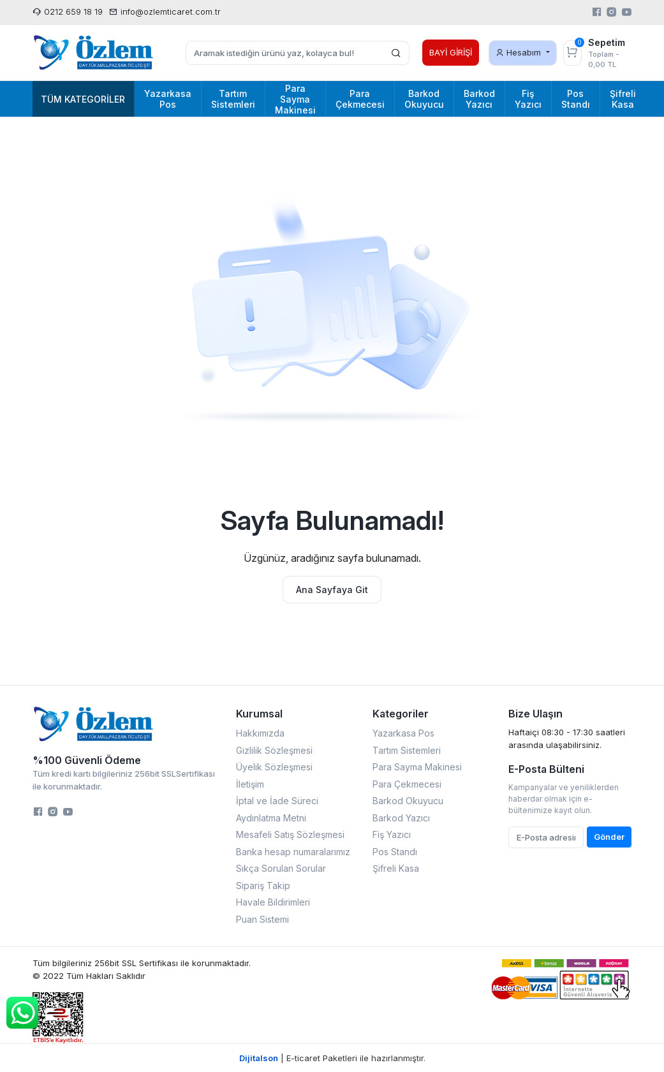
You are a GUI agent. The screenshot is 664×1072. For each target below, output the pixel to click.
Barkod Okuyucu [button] (424, 99)
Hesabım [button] (519, 52)
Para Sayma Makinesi (417, 766)
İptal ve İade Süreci (277, 800)
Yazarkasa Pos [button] (167, 99)
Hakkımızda (260, 733)
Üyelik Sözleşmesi (274, 766)
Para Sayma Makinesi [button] (295, 99)
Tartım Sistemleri (407, 750)
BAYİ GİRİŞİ (450, 52)
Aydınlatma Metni (271, 817)
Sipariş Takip (263, 885)
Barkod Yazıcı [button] (479, 99)
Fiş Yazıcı (392, 834)
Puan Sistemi (262, 919)
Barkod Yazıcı (401, 817)
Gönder (609, 837)
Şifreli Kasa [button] (623, 99)
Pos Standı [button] (575, 99)
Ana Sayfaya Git (332, 589)
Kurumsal (259, 713)
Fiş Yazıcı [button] (528, 99)
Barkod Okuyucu (408, 800)
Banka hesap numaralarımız (293, 851)
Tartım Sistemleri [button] (233, 99)
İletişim (250, 784)
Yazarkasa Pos (403, 733)
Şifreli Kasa (396, 868)
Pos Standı (395, 851)
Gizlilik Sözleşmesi (274, 750)
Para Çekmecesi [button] (360, 99)
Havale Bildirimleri (273, 902)
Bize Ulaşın (535, 713)
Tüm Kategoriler (83, 99)
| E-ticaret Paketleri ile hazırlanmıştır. (332, 1058)
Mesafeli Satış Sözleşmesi (290, 834)
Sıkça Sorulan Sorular (281, 868)
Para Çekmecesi (407, 784)
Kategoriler (401, 713)
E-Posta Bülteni (546, 769)
